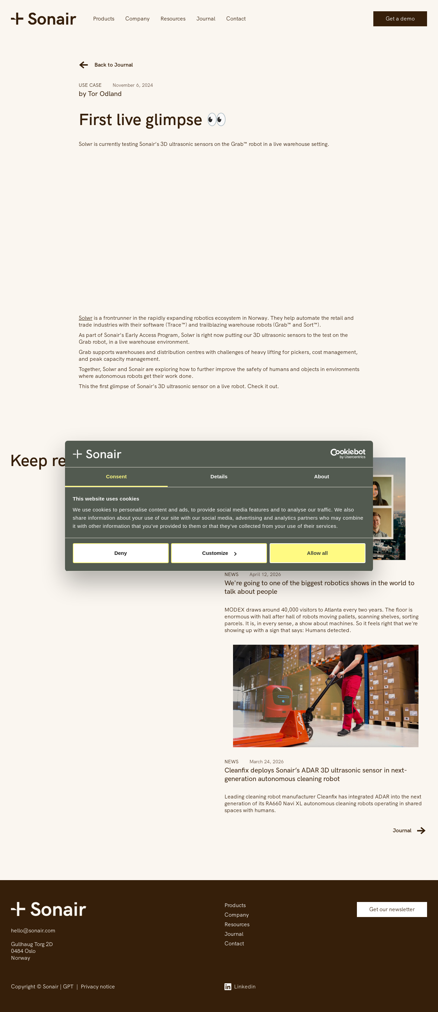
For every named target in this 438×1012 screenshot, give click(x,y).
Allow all (317, 553)
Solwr (85, 318)
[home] (44, 18)
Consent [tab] (116, 476)
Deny (120, 553)
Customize (219, 553)
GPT (68, 986)
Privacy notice (98, 986)
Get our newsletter (392, 909)
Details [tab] (219, 476)
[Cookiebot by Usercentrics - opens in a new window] (335, 454)
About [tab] (321, 476)
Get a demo (400, 18)
